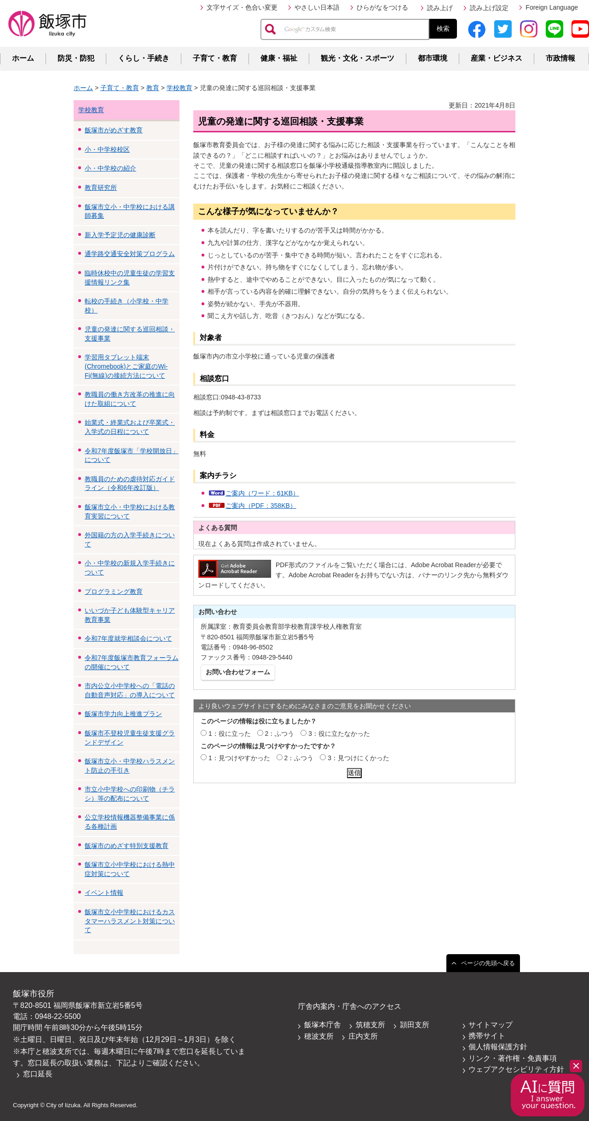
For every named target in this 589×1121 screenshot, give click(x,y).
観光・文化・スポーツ (357, 58)
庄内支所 (363, 1036)
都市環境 (432, 58)
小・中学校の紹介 (110, 168)
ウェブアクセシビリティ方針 (516, 1069)
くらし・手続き (143, 58)
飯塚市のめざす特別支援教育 (126, 845)
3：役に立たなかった (339, 733)
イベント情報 (104, 892)
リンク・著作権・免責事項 (512, 1058)
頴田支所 (414, 1025)
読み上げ (440, 7)
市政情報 (560, 58)
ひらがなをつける (382, 7)
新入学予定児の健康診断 (120, 235)
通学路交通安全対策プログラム (130, 253)
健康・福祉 (278, 58)
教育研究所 (101, 187)
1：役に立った (229, 733)
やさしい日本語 (317, 7)
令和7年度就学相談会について (128, 638)
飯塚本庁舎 (322, 1025)
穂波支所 (319, 1036)
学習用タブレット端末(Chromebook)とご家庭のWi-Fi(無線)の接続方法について (126, 366)
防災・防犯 (76, 58)
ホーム (23, 58)
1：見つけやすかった (239, 758)
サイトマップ (490, 1025)
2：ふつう (279, 733)
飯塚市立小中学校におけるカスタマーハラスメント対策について (130, 920)
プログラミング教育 (114, 591)
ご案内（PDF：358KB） (260, 505)
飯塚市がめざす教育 (114, 130)
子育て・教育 (215, 58)
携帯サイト (486, 1036)
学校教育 (179, 87)
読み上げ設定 (489, 7)
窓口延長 (37, 1074)
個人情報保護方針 (497, 1047)
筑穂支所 (370, 1025)
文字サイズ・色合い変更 (242, 7)
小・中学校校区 (107, 149)
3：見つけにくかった (358, 758)
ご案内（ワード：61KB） (262, 493)
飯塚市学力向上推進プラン (123, 713)
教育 (152, 87)
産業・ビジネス (496, 58)
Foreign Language (551, 7)
